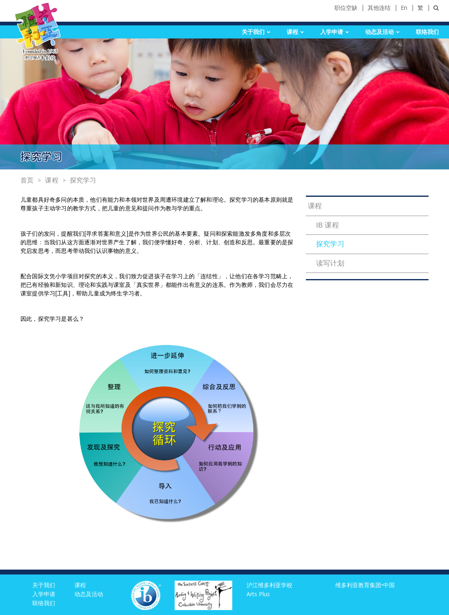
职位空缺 (346, 7)
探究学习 (83, 180)
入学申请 (331, 32)
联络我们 (427, 32)
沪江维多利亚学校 (269, 585)
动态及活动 (379, 32)
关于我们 (253, 32)
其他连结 (379, 7)
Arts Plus (258, 594)
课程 (292, 32)
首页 (27, 180)
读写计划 (330, 263)
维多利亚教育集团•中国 (365, 585)
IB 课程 (327, 225)
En (404, 7)
